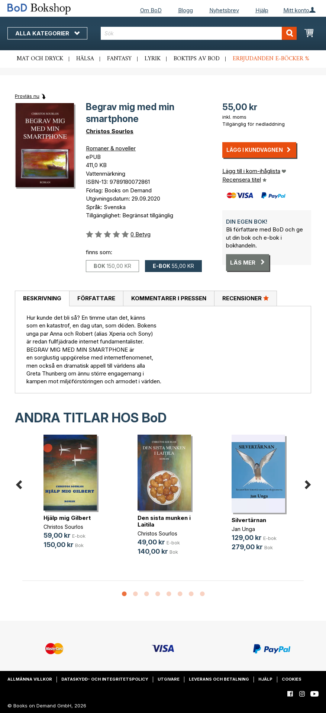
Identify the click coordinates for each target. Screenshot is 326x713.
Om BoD (151, 10)
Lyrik (153, 59)
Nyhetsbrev (224, 10)
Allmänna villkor (29, 679)
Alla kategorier (47, 33)
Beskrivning (42, 298)
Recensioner (245, 298)
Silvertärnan (249, 520)
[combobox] (199, 33)
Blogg (185, 10)
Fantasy (119, 59)
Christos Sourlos (109, 131)
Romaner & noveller (111, 148)
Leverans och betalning (219, 679)
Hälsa (85, 59)
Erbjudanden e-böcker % (271, 59)
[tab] (42, 299)
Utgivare (169, 679)
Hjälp (261, 10)
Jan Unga (243, 529)
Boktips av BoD (197, 59)
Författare (96, 298)
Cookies (291, 679)
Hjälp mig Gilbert (67, 517)
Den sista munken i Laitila (164, 521)
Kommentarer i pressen (168, 298)
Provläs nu (27, 96)
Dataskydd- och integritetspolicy (104, 679)
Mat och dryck (40, 59)
